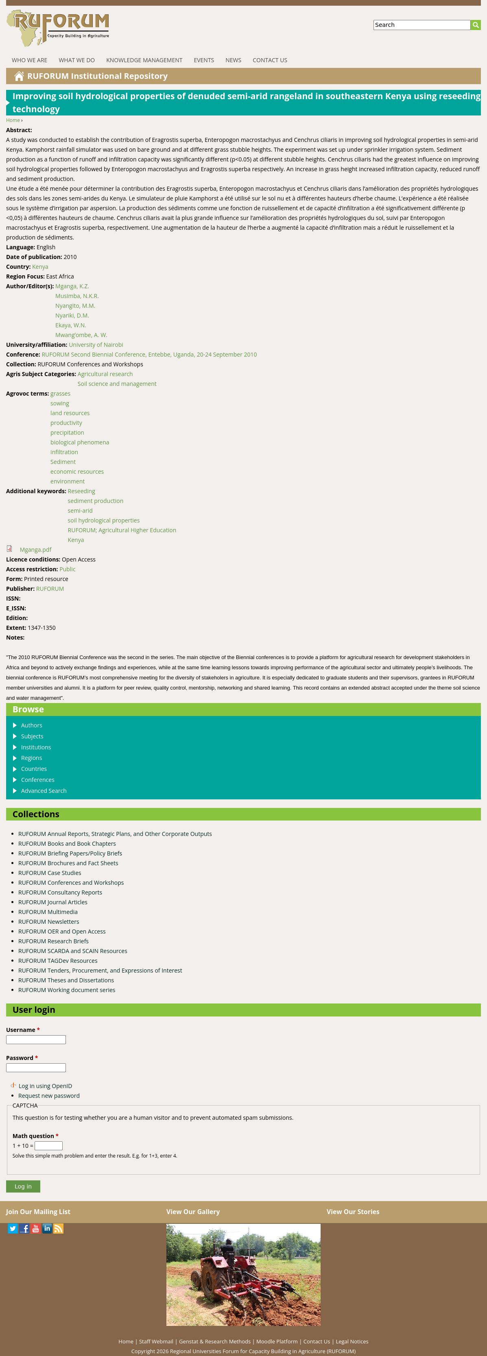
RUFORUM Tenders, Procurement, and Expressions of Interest (100, 970)
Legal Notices (352, 1341)
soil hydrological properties (104, 520)
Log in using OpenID (45, 1086)
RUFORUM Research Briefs (53, 941)
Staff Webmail (156, 1341)
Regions (31, 758)
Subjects (32, 736)
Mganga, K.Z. (72, 286)
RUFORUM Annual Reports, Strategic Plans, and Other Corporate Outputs (115, 834)
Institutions (36, 747)
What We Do (77, 60)
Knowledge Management (144, 60)
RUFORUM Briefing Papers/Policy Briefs (70, 853)
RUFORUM (50, 588)
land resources (70, 413)
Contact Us (270, 60)
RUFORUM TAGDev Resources (58, 960)
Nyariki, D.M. (72, 315)
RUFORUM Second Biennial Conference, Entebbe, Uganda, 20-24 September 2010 (149, 354)
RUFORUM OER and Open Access (62, 931)
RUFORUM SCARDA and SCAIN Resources (72, 951)
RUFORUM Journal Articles (52, 902)
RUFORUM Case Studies (49, 873)
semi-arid (80, 510)
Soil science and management (117, 383)
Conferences (38, 780)
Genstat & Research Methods (215, 1341)
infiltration (64, 452)
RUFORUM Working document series (66, 990)
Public (67, 569)
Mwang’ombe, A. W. (81, 335)
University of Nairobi (96, 344)
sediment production (96, 501)
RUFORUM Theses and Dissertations (66, 980)
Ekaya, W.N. (70, 325)
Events (204, 60)
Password (22, 1058)
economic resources (77, 471)
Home (13, 120)
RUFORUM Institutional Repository (97, 75)
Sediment (63, 462)
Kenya (40, 266)
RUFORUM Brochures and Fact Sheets (68, 863)
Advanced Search (44, 790)
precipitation (67, 432)
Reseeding (81, 491)
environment (67, 481)
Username (23, 1030)
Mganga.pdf (35, 549)
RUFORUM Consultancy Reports (60, 892)
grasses (60, 393)
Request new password (49, 1095)
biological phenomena (79, 442)
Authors (31, 725)
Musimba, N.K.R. (77, 296)
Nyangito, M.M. (75, 305)
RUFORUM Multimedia (48, 912)
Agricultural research (105, 374)
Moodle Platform (277, 1341)
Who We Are (29, 60)
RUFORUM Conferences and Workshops (71, 882)
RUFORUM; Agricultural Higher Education (122, 530)
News (233, 60)
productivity (66, 423)
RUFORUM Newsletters (48, 921)
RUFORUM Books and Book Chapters (67, 843)
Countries (34, 769)
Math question (36, 1136)
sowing (59, 403)
